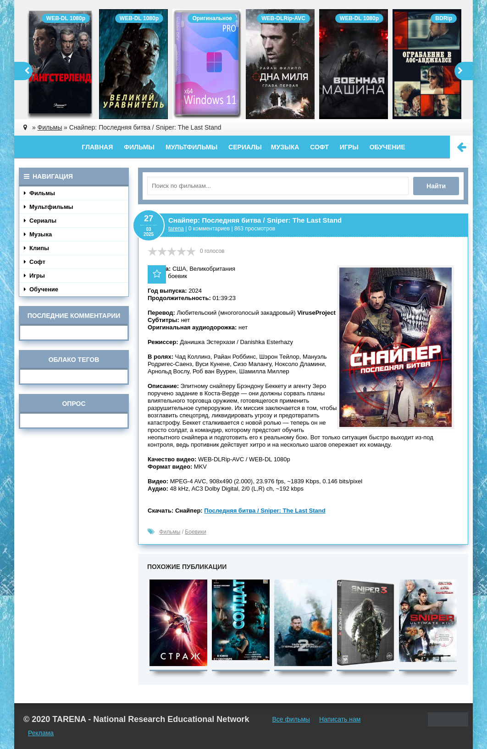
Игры (349, 147)
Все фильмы (291, 719)
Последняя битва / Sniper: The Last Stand (264, 510)
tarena (176, 228)
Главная (97, 147)
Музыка (285, 147)
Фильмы (139, 147)
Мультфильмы (191, 147)
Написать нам (340, 719)
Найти (436, 186)
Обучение (387, 147)
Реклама (41, 733)
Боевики (195, 532)
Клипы (36, 248)
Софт (319, 147)
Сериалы (245, 147)
